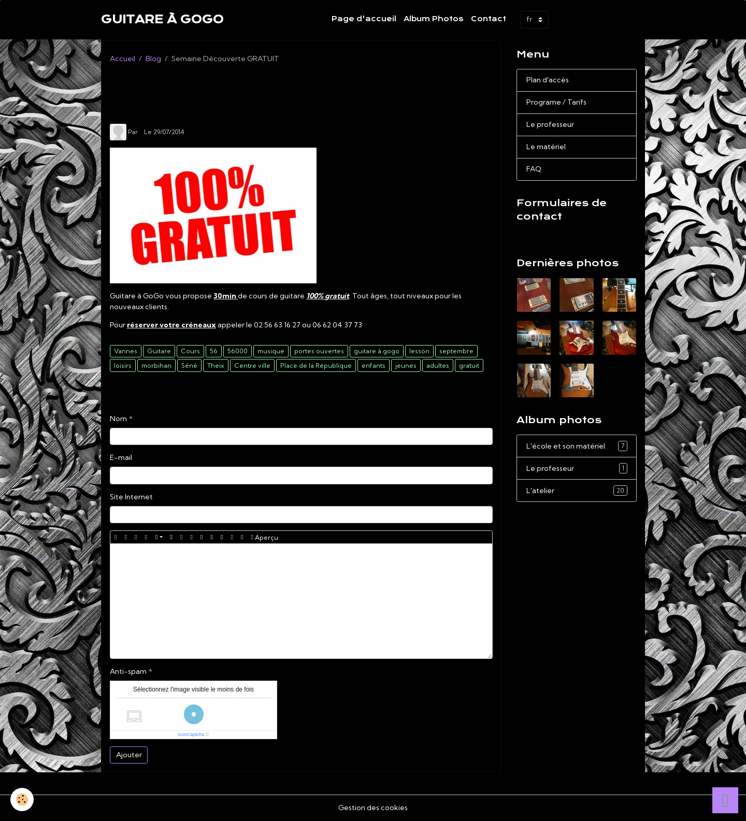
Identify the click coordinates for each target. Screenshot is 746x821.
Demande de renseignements (573, 235)
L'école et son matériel (576, 446)
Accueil (122, 58)
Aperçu (264, 537)
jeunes (406, 365)
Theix (215, 365)
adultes (437, 365)
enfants (373, 365)
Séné (189, 365)
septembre (456, 351)
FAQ (533, 169)
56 (214, 351)
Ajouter (129, 754)
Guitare (159, 351)
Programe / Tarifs (556, 102)
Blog (153, 58)
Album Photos (434, 19)
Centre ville (252, 365)
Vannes (125, 351)
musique (270, 351)
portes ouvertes (319, 351)
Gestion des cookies (373, 807)
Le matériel (546, 146)
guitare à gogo (376, 351)
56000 (237, 351)
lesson (419, 351)
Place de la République (316, 365)
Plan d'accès (547, 79)
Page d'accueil (364, 19)
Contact (488, 19)
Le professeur (550, 124)
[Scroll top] (725, 800)
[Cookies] (22, 799)
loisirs (123, 365)
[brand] (162, 19)
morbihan (156, 365)
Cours (190, 351)
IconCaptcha (191, 734)
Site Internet (131, 496)
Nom (118, 418)
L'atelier (576, 490)
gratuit (469, 365)
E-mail (121, 457)
